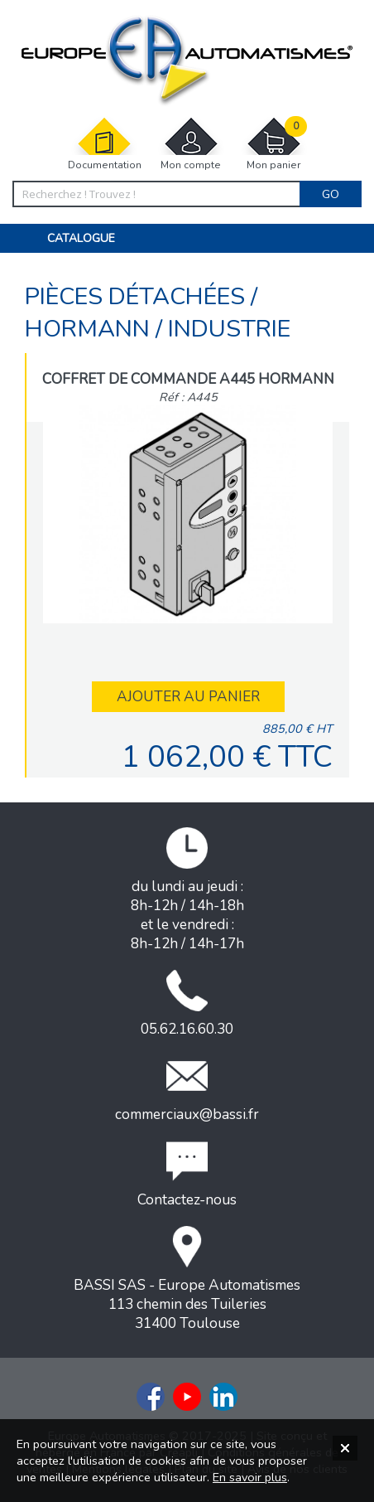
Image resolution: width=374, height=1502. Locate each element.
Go (330, 194)
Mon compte (191, 144)
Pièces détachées (138, 296)
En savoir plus (250, 1477)
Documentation (104, 144)
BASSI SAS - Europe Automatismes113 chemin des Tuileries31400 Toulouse (187, 1279)
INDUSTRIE (229, 329)
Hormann (90, 329)
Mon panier (274, 144)
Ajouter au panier (188, 696)
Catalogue (81, 238)
